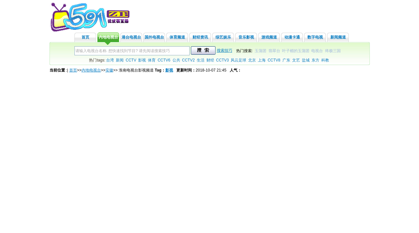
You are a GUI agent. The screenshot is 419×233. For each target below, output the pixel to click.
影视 (142, 60)
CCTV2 (188, 60)
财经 (210, 60)
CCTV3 (222, 60)
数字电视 (315, 37)
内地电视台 (108, 37)
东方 (315, 60)
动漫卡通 (292, 37)
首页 (85, 37)
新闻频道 (338, 37)
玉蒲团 (260, 51)
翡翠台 (274, 51)
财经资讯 (200, 37)
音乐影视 (246, 37)
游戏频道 (269, 37)
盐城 (306, 60)
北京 (252, 60)
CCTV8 (274, 60)
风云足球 (238, 60)
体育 (152, 60)
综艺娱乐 (223, 37)
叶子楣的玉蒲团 (295, 51)
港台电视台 (131, 37)
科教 (325, 60)
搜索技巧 (224, 50)
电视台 (317, 51)
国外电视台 (154, 37)
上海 (262, 60)
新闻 (120, 60)
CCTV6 (164, 60)
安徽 (109, 70)
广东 (286, 60)
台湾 (110, 60)
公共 (176, 60)
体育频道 (177, 37)
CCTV (131, 60)
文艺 (296, 60)
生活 (200, 60)
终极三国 (333, 51)
